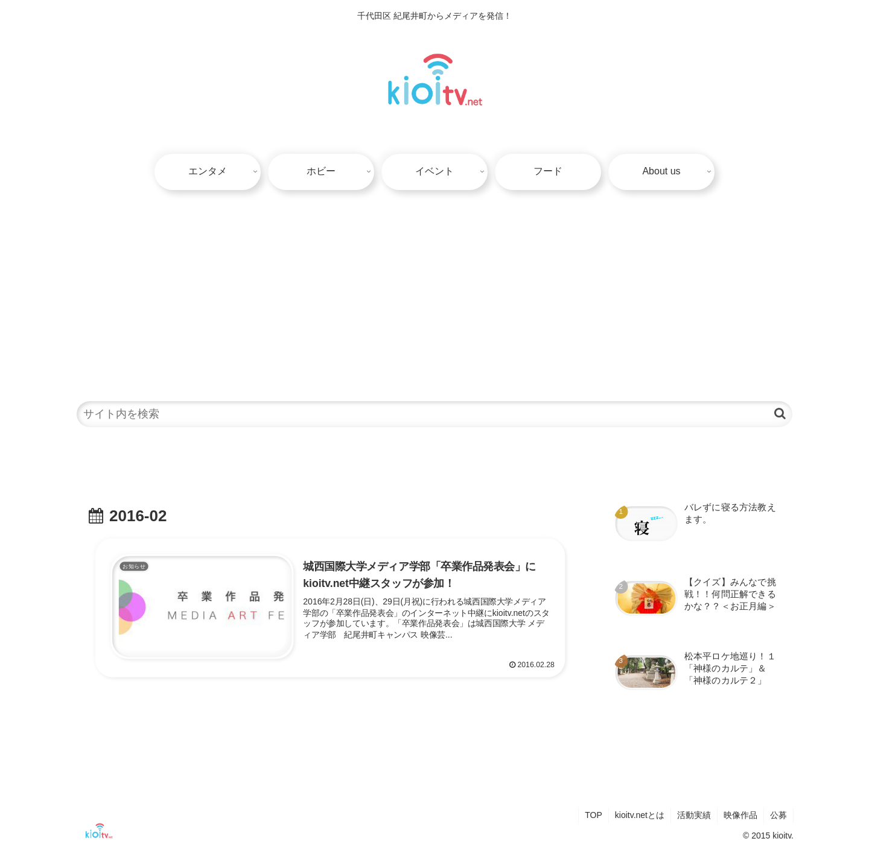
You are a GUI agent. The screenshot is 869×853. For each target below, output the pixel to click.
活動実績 (694, 815)
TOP (593, 815)
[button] (780, 413)
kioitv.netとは (639, 815)
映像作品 (740, 815)
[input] (434, 414)
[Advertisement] (434, 289)
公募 (778, 815)
